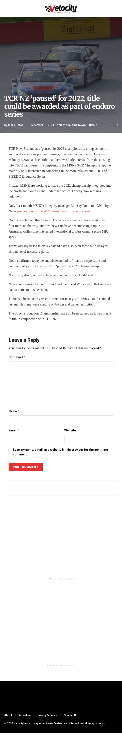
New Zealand (68, 125)
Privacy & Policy (47, 717)
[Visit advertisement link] (61, 540)
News (82, 125)
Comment (17, 357)
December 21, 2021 (42, 125)
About (8, 717)
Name (14, 412)
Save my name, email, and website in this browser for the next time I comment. (61, 453)
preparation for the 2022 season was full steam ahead (53, 211)
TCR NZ (92, 125)
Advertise (25, 717)
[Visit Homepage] (61, 8)
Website (70, 432)
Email (14, 432)
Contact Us (70, 717)
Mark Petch (16, 125)
